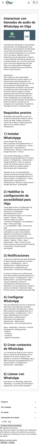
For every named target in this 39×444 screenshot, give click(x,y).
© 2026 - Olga (6, 422)
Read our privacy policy (8, 440)
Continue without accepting (11, 426)
